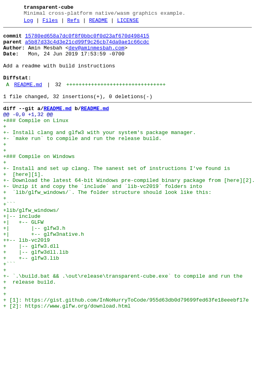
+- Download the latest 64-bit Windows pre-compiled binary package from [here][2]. (129, 210)
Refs (73, 22)
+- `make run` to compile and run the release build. (82, 160)
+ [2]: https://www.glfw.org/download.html (67, 361)
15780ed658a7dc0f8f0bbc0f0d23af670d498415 (87, 39)
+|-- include (22, 253)
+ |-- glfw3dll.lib (36, 296)
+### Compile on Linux (36, 138)
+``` (9, 239)
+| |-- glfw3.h (34, 267)
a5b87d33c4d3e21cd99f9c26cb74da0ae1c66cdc (87, 46)
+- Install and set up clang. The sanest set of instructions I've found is (116, 195)
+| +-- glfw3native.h (43, 274)
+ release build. (29, 332)
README (98, 22)
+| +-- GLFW (23, 260)
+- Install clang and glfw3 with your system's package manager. (99, 152)
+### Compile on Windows (39, 181)
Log (28, 22)
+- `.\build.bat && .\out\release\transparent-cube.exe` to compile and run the (123, 325)
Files (50, 22)
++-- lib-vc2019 (26, 282)
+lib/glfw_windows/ (31, 246)
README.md (28, 97)
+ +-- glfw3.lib (31, 303)
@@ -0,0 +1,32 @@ (28, 131)
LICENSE (128, 22)
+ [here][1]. (23, 203)
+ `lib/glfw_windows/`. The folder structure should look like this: (107, 224)
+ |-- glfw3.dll (31, 289)
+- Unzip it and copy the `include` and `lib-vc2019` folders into (102, 217)
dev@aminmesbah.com (96, 53)
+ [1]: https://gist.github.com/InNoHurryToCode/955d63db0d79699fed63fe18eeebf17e (126, 353)
